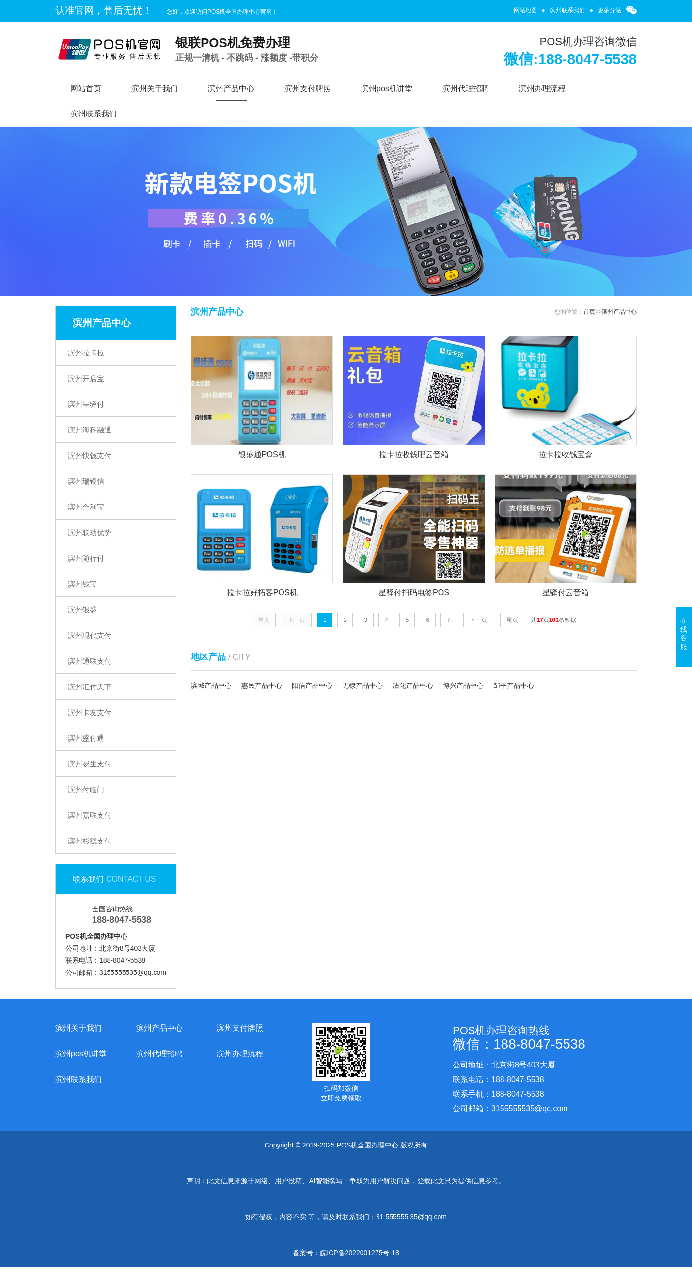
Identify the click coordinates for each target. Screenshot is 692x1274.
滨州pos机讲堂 (386, 88)
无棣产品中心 (362, 685)
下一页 (478, 620)
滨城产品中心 (211, 685)
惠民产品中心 (261, 685)
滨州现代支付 (89, 635)
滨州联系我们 (567, 10)
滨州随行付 (86, 558)
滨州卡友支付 (89, 712)
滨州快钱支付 (89, 455)
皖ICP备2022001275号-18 (359, 1253)
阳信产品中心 (312, 685)
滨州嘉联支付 (89, 815)
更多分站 (609, 10)
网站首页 (85, 88)
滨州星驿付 (86, 404)
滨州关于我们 (154, 88)
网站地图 (525, 10)
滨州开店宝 (86, 378)
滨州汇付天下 (89, 687)
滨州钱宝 (82, 584)
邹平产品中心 (513, 685)
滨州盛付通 (86, 738)
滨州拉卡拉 (86, 353)
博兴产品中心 (463, 685)
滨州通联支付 (89, 661)
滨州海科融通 (89, 430)
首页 (589, 311)
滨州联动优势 (89, 532)
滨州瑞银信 (86, 481)
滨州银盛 (82, 609)
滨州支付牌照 (307, 88)
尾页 (512, 620)
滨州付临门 (86, 789)
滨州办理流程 (542, 88)
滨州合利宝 (86, 507)
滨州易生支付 (89, 764)
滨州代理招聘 (465, 88)
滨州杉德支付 (89, 841)
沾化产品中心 (413, 685)
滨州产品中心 (231, 88)
